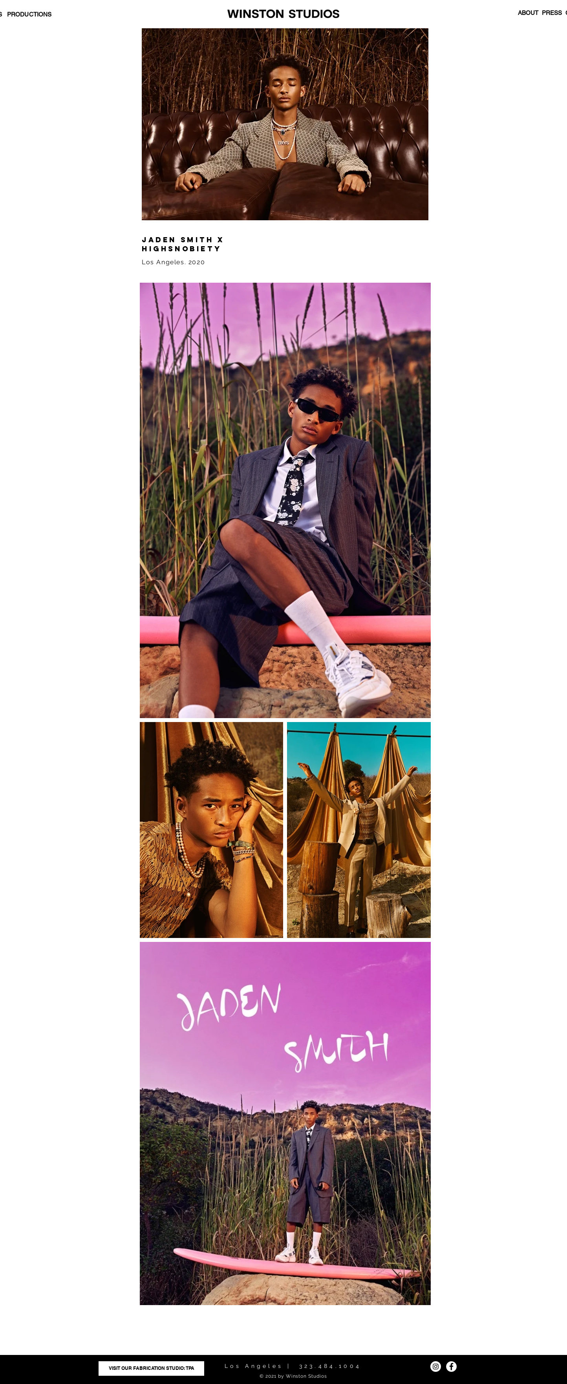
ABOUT (528, 12)
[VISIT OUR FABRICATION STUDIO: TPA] (151, 1368)
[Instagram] (435, 1366)
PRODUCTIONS (29, 14)
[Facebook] (451, 1366)
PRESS (552, 12)
